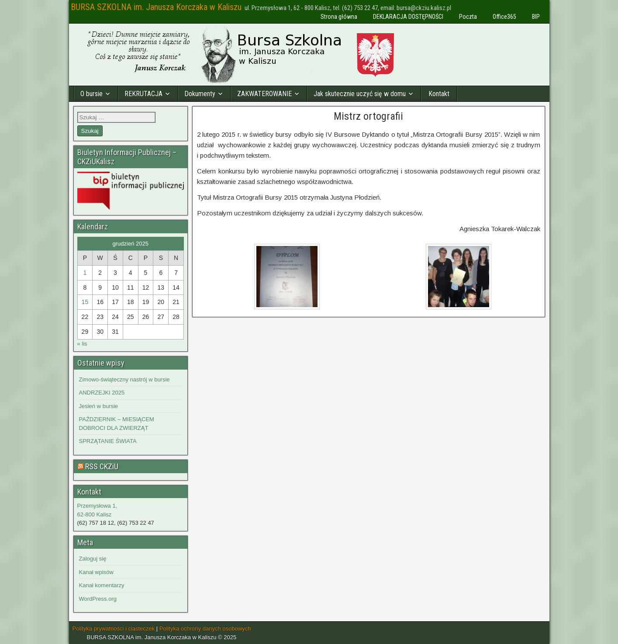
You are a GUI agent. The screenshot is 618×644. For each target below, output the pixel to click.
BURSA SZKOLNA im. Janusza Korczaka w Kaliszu (156, 7)
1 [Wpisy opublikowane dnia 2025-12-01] (84, 272)
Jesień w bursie (98, 406)
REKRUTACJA (143, 94)
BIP (536, 16)
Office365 (504, 16)
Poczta (468, 16)
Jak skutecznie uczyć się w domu (360, 94)
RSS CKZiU (101, 466)
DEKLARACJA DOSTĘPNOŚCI (408, 16)
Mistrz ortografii (368, 116)
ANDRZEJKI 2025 (102, 392)
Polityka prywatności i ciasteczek (114, 628)
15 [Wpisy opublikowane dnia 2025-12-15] (85, 301)
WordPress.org (98, 599)
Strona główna (339, 16)
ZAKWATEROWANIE (264, 94)
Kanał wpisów (96, 572)
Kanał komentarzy (101, 585)
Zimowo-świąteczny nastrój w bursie (124, 379)
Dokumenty (199, 94)
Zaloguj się (93, 558)
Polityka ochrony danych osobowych (205, 628)
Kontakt (438, 94)
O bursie (91, 94)
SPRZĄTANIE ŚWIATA (108, 441)
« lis (82, 343)
